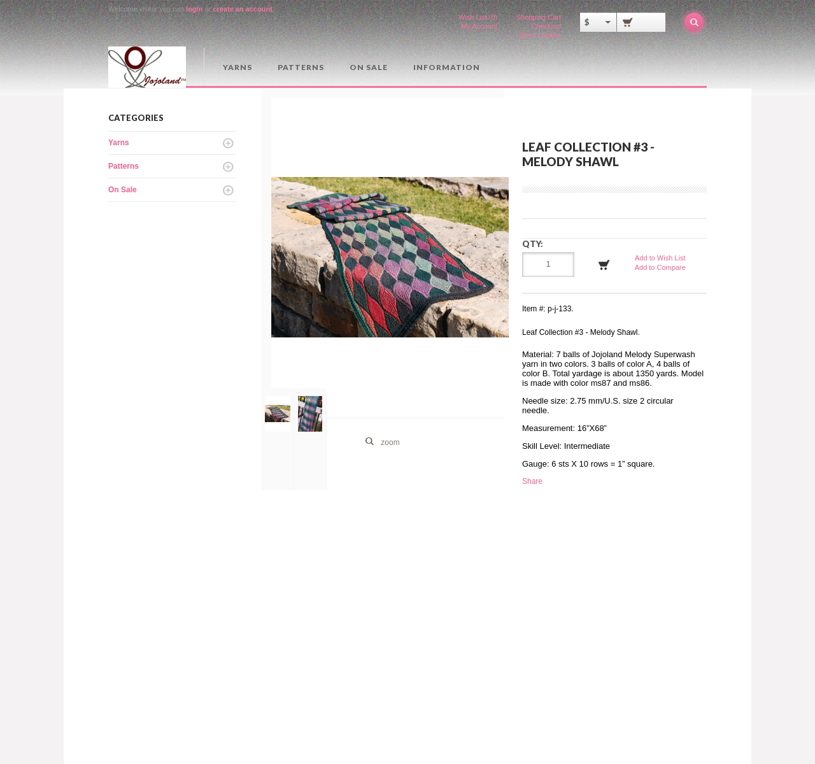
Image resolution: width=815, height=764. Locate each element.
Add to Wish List (660, 258)
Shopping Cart (538, 17)
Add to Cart (604, 265)
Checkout (546, 26)
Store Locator (540, 35)
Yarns (237, 67)
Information (446, 67)
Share (532, 481)
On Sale (369, 67)
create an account (243, 9)
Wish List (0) (477, 17)
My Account (479, 26)
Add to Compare (660, 267)
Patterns (301, 67)
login (194, 9)
